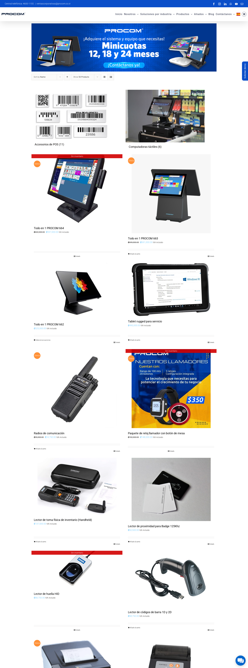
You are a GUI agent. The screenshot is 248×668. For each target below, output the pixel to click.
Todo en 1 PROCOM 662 (49, 324)
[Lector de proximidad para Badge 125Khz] (171, 489)
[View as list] (111, 77)
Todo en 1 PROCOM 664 (49, 228)
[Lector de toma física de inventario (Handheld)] (76, 486)
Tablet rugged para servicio (145, 321)
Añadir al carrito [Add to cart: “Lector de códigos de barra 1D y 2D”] (135, 627)
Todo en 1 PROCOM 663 (143, 238)
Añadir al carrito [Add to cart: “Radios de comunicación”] (41, 449)
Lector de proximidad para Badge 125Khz (154, 526)
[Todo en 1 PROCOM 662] (76, 291)
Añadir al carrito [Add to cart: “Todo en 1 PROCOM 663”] (135, 254)
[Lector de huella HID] (76, 570)
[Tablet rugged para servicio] (171, 289)
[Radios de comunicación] (76, 388)
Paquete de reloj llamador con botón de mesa (156, 433)
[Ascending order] (67, 77)
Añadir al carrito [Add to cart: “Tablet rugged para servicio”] (135, 340)
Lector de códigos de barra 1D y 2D (150, 612)
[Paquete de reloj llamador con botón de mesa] (171, 388)
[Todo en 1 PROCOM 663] (171, 193)
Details (78, 256)
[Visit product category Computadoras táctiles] (171, 120)
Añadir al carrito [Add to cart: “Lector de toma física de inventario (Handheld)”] (41, 542)
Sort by (39, 77)
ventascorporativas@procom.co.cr (54, 3)
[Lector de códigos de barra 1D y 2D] (171, 579)
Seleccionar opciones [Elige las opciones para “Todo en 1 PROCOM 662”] (43, 340)
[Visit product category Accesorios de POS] (76, 119)
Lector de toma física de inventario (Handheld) (63, 520)
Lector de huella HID (46, 593)
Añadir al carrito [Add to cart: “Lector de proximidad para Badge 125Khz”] (135, 542)
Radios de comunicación (49, 433)
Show (81, 77)
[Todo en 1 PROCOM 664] (76, 188)
